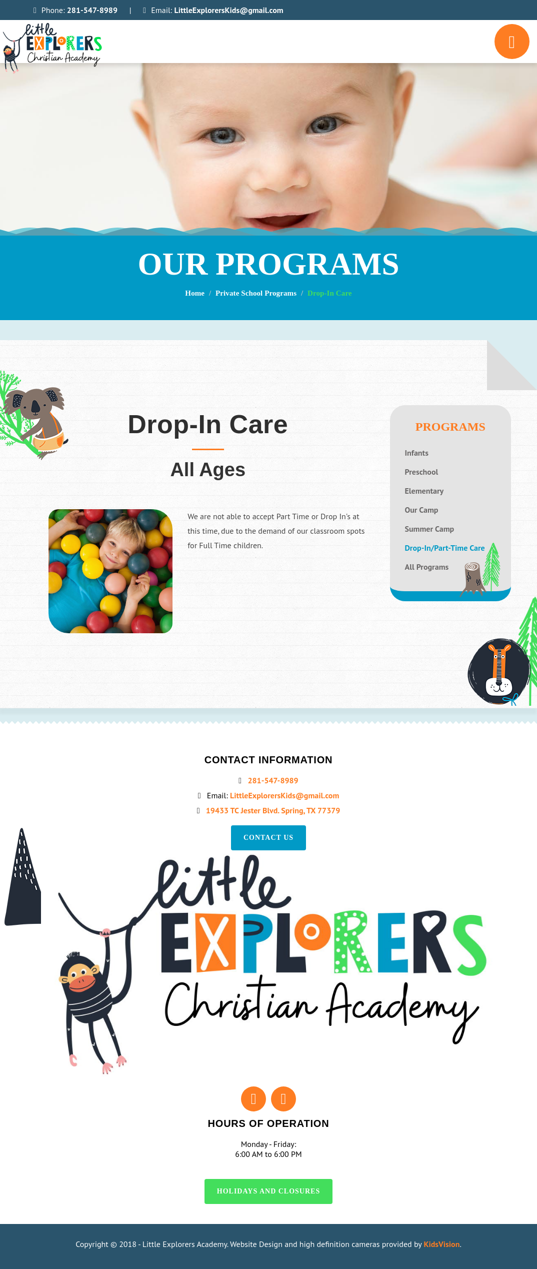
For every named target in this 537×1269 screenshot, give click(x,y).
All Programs (427, 567)
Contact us (269, 837)
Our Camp (421, 510)
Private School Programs (257, 293)
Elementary (424, 491)
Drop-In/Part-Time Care (445, 548)
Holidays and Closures (268, 1191)
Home (199, 293)
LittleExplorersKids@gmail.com (237, 10)
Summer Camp (429, 529)
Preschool (421, 472)
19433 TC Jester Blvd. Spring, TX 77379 (273, 810)
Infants (416, 453)
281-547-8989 (95, 10)
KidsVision (442, 1244)
